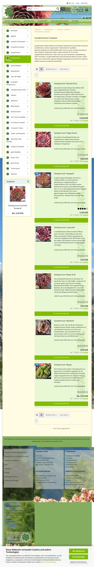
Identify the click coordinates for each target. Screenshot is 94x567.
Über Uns (70, 3)
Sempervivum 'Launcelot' (64, 232)
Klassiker (11, 178)
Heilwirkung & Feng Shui (73, 482)
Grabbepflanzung (71, 464)
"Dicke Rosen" (13, 172)
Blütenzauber (12, 110)
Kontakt (7, 477)
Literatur (68, 484)
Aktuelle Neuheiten (12, 21)
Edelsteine (12, 104)
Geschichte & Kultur (72, 480)
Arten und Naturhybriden (73, 486)
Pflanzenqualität (41, 482)
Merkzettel (84, 3)
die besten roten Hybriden (14, 144)
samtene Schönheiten (15, 45)
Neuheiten (12, 34)
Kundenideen (69, 471)
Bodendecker (13, 75)
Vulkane (11, 99)
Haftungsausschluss (11, 481)
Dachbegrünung (70, 467)
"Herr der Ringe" (13, 80)
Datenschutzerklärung (48, 562)
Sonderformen (13, 56)
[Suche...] (29, 9)
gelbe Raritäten (13, 156)
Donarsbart (42, 21)
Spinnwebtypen (13, 70)
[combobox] (51, 73)
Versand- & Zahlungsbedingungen (15, 457)
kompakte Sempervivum (11, 87)
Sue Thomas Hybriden (16, 121)
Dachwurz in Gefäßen (72, 460)
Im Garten (68, 462)
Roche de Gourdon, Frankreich (16, 515)
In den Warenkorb (61, 130)
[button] (37, 73)
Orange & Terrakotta (15, 151)
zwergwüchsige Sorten (16, 94)
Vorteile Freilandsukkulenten (45, 462)
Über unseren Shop (42, 464)
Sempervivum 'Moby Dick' (65, 279)
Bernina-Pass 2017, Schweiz (15, 519)
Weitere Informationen (78, 562)
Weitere (75, 21)
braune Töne (12, 161)
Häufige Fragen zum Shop (44, 467)
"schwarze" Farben (14, 132)
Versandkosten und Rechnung (46, 480)
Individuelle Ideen (71, 469)
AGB (5, 469)
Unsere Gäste (10, 526)
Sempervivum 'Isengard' (64, 178)
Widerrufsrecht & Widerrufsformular (16, 461)
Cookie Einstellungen (11, 485)
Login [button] (77, 3)
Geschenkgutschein (42, 484)
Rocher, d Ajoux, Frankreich (15, 517)
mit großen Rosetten (15, 51)
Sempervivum (29, 21)
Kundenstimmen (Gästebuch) (46, 486)
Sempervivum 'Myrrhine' (64, 325)
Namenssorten (13, 115)
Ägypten (11, 40)
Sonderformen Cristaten (13, 63)
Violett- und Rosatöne (15, 137)
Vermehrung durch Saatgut (74, 489)
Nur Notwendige (78, 557)
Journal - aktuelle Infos (46, 469)
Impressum (8, 473)
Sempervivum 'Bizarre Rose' (65, 88)
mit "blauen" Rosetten (15, 126)
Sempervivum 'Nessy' (63, 369)
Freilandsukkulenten (59, 21)
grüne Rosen (12, 167)
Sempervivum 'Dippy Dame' (65, 137)
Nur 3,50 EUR (17, 217)
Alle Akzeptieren (78, 551)
